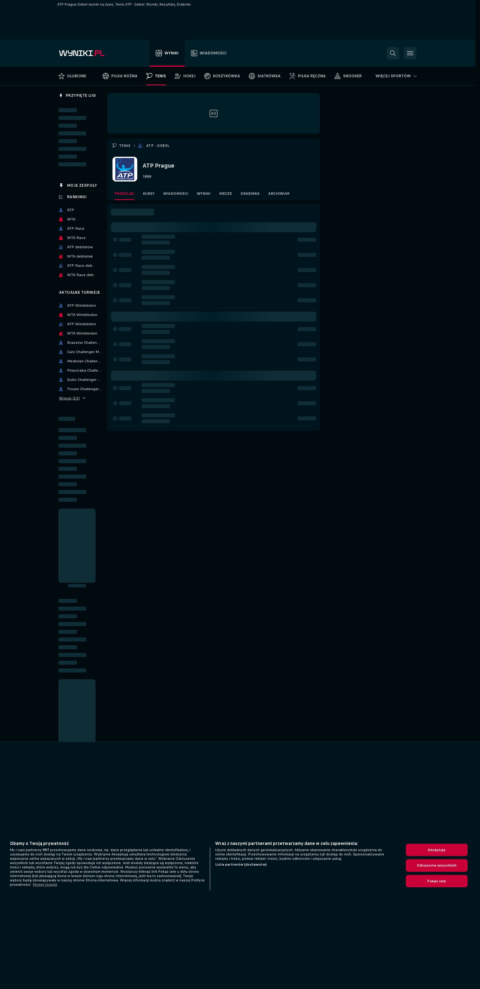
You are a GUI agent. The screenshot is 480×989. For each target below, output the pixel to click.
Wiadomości (175, 193)
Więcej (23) (72, 398)
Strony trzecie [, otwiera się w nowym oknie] (45, 884)
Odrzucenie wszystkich (437, 865)
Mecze (225, 193)
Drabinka (250, 193)
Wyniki (203, 193)
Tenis (124, 145)
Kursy (149, 193)
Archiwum (278, 193)
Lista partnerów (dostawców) (241, 864)
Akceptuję (436, 850)
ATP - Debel (157, 145)
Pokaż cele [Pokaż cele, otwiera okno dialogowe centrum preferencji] (436, 881)
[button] (393, 53)
